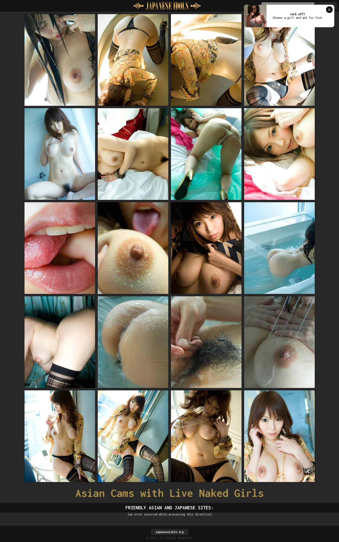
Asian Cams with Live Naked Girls (169, 493)
